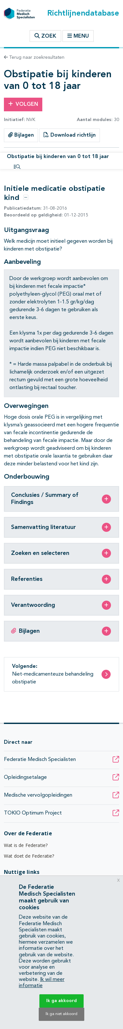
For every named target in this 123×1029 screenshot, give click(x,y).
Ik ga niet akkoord (61, 1014)
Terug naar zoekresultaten (34, 57)
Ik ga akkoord (61, 1000)
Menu (78, 36)
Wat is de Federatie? (26, 845)
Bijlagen (21, 135)
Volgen (23, 104)
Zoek (45, 36)
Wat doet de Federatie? (29, 856)
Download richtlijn (70, 135)
